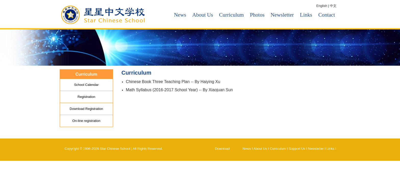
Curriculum (231, 15)
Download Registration (86, 109)
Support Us (297, 149)
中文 (333, 6)
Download (222, 149)
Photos (257, 15)
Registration (86, 97)
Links (306, 15)
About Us (202, 15)
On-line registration (86, 121)
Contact (326, 15)
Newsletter (282, 15)
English (321, 6)
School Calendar (86, 85)
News (180, 15)
